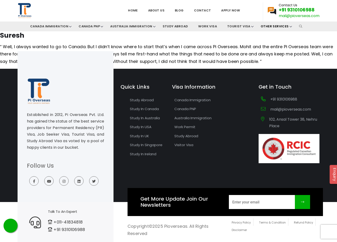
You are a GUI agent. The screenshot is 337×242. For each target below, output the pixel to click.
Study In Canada (144, 108)
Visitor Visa (183, 144)
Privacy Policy (241, 222)
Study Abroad (175, 26)
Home (133, 10)
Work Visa (207, 26)
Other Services (275, 26)
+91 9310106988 (297, 10)
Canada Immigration (192, 100)
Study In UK (139, 136)
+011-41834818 (68, 222)
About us (156, 10)
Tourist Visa (238, 26)
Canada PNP (89, 26)
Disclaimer (239, 230)
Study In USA (140, 126)
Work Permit (184, 126)
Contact (202, 10)
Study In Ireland (143, 154)
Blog (179, 10)
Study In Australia (145, 118)
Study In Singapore (146, 144)
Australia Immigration (131, 26)
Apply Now (230, 10)
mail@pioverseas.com (299, 15)
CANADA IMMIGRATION (49, 26)
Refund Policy (303, 222)
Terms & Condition (272, 222)
